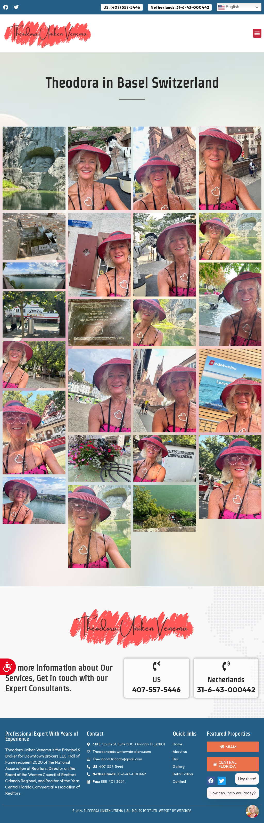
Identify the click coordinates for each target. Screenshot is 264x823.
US (157, 680)
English (228, 7)
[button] (257, 33)
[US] (156, 666)
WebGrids (184, 811)
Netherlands (226, 680)
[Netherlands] (226, 666)
